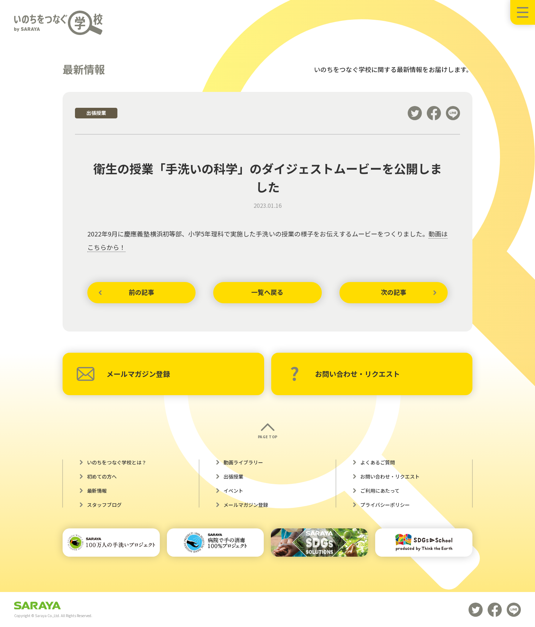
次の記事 (393, 292)
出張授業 (233, 476)
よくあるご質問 (377, 462)
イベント (233, 490)
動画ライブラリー (243, 462)
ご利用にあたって (380, 490)
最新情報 (97, 490)
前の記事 (141, 292)
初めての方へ (102, 476)
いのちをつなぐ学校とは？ (116, 462)
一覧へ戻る (267, 292)
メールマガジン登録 (123, 374)
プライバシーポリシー (385, 504)
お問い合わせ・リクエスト (345, 374)
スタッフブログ (104, 504)
